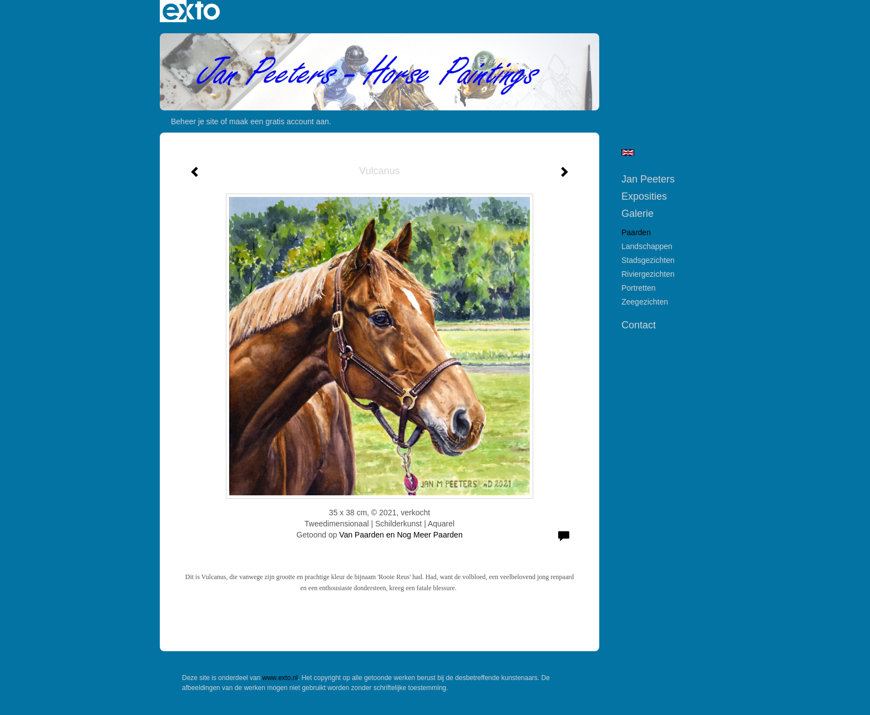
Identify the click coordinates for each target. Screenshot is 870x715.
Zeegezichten (644, 301)
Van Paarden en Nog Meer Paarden (400, 534)
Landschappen (646, 246)
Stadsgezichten (648, 260)
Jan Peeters (648, 179)
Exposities (644, 196)
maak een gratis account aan (279, 121)
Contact (638, 325)
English (627, 152)
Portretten (638, 287)
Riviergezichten (648, 274)
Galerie (637, 213)
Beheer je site (195, 121)
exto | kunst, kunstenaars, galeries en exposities (191, 11)
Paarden (636, 232)
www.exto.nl (280, 678)
